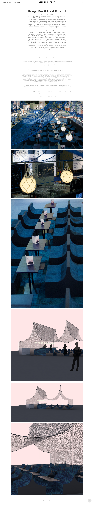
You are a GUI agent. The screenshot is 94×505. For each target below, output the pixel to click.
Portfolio (14, 2)
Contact (18, 2)
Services (9, 2)
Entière (4, 2)
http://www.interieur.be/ (55, 96)
